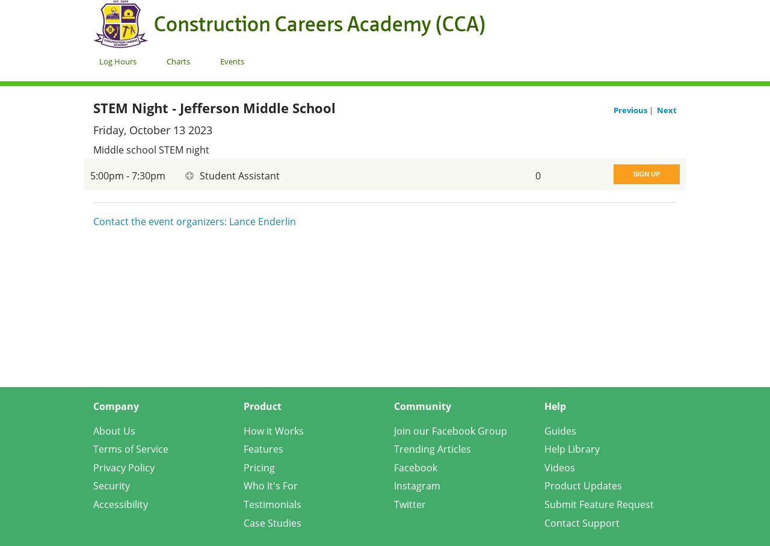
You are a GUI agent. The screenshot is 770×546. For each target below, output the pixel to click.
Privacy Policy (124, 467)
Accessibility (120, 504)
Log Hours (118, 61)
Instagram (417, 485)
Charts (178, 61)
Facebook (415, 467)
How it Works (274, 431)
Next (667, 110)
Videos (559, 467)
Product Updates (583, 485)
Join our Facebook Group (450, 431)
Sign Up (646, 174)
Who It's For (271, 485)
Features (263, 449)
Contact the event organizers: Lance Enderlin (194, 221)
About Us (114, 431)
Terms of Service (130, 449)
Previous (631, 110)
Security (111, 485)
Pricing (259, 467)
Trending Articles (432, 449)
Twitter (410, 504)
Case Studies (272, 523)
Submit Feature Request (599, 504)
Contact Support (582, 523)
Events (232, 61)
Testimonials (272, 504)
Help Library (572, 449)
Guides (560, 431)
